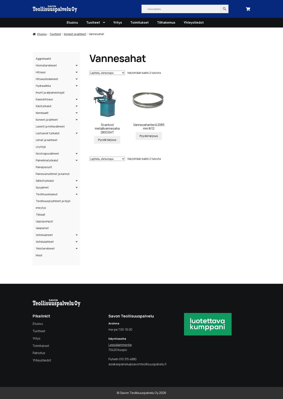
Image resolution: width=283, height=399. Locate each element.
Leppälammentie (120, 345)
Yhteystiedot (194, 22)
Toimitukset (139, 22)
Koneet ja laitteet (75, 34)
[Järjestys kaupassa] (107, 73)
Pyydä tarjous (107, 140)
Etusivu (72, 22)
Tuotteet (93, 22)
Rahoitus (39, 353)
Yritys (117, 22)
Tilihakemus (166, 22)
